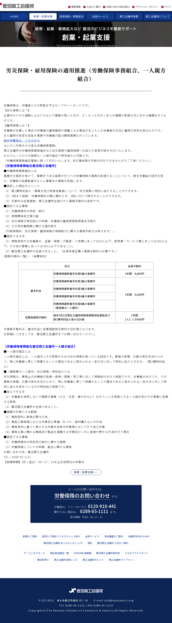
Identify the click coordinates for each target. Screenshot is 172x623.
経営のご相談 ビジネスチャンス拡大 (61, 536)
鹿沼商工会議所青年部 (108, 553)
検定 (90, 543)
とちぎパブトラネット (136, 553)
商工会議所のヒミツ (93, 559)
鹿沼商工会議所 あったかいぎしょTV (63, 543)
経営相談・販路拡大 (72, 16)
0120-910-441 (102, 506)
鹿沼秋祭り (43, 559)
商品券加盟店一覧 (59, 553)
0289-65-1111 (94, 511)
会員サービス (100, 16)
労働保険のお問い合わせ (82, 495)
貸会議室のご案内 (113, 536)
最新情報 (76, 6)
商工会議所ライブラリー (122, 559)
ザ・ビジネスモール (34, 553)
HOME (14, 16)
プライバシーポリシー (147, 6)
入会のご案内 (93, 6)
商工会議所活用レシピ (66, 559)
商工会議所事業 (129, 16)
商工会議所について (158, 16)
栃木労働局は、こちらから (22, 140)
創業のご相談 (30, 536)
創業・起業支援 (43, 16)
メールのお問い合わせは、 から (86, 493)
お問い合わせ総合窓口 (118, 6)
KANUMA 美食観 (82, 553)
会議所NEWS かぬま (138, 536)
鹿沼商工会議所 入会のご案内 (112, 543)
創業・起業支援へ (85, 472)
